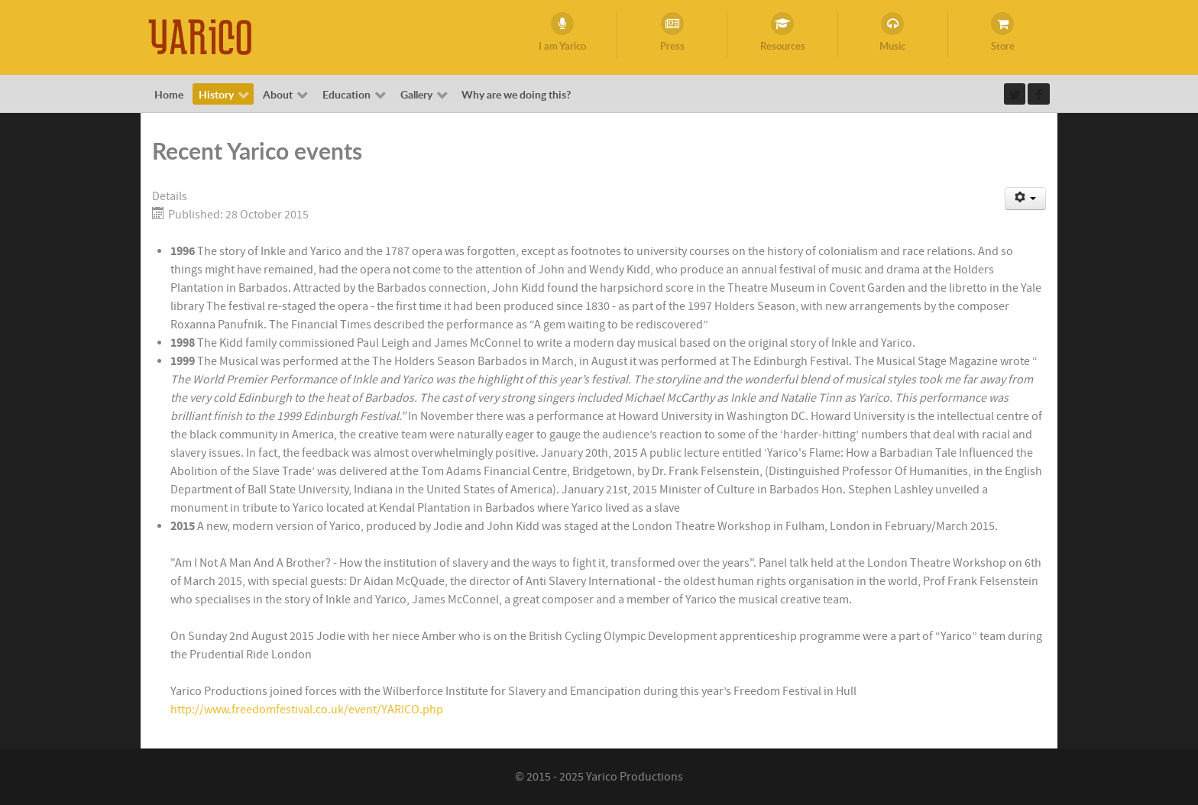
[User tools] (1026, 198)
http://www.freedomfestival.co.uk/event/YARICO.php (306, 709)
